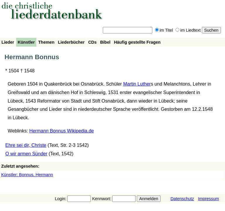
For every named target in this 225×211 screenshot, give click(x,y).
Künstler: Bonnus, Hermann (27, 174)
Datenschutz (182, 198)
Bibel (105, 42)
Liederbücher (71, 42)
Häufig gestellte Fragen (137, 42)
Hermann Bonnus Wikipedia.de (61, 130)
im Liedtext (188, 30)
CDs (92, 42)
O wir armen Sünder (26, 153)
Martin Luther (137, 83)
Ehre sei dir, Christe (25, 145)
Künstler (26, 42)
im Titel (164, 30)
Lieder (7, 42)
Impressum (208, 198)
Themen (46, 42)
